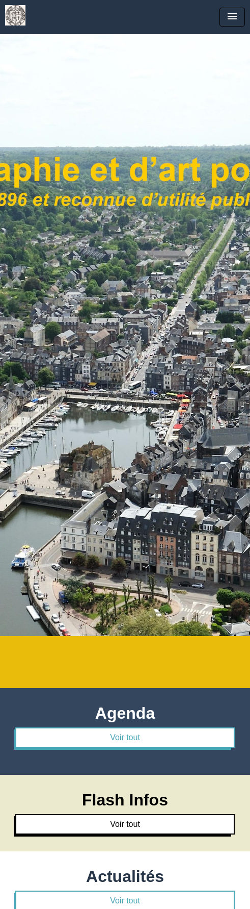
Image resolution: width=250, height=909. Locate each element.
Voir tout (125, 737)
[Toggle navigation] (232, 17)
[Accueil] (15, 15)
